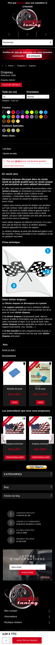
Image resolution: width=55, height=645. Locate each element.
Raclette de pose (14, 389)
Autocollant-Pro (43, 630)
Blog (6, 487)
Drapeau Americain (14, 444)
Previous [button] (3, 439)
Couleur (6, 107)
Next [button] (51, 439)
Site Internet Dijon (26, 630)
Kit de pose (40, 389)
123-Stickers (10, 630)
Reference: (6, 75)
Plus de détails (11, 85)
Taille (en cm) (9, 92)
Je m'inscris (34, 56)
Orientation (32, 92)
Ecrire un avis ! (9, 350)
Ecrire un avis (9, 153)
